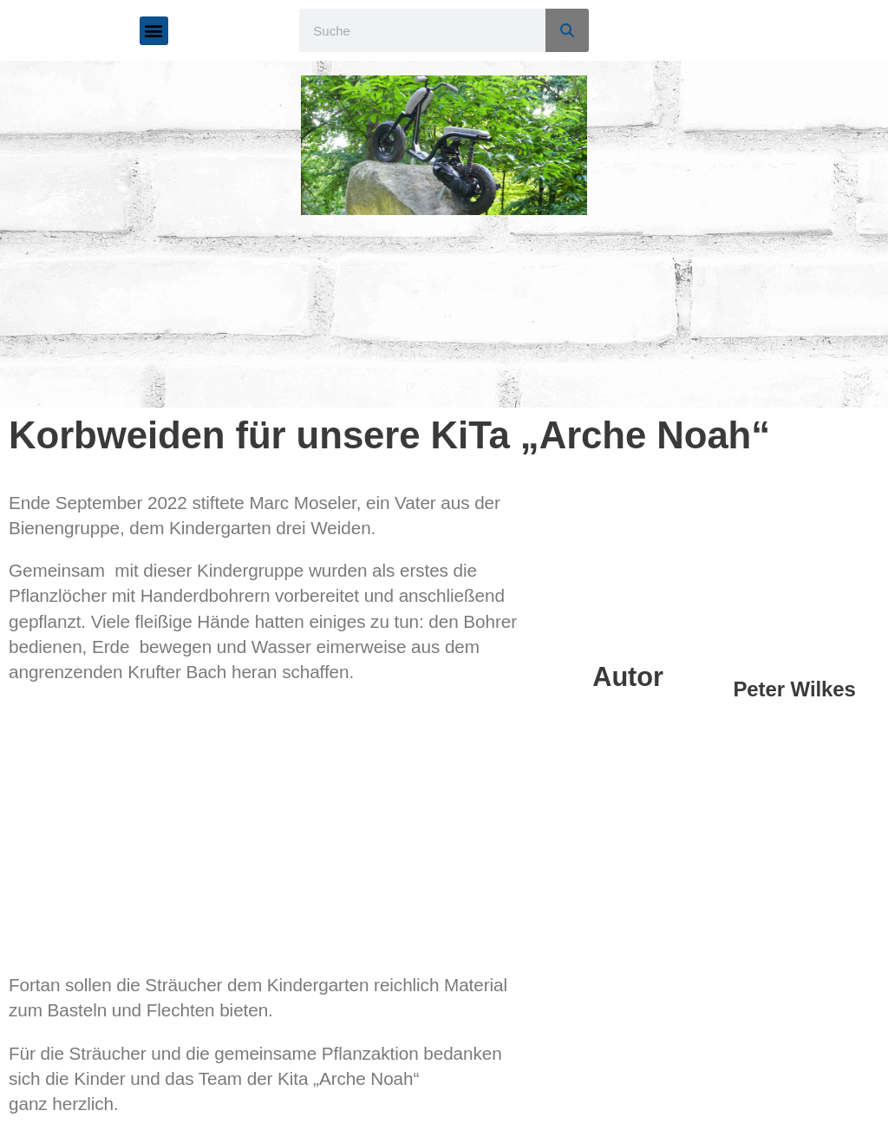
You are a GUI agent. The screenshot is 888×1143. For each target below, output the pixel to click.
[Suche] (567, 30)
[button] (154, 30)
